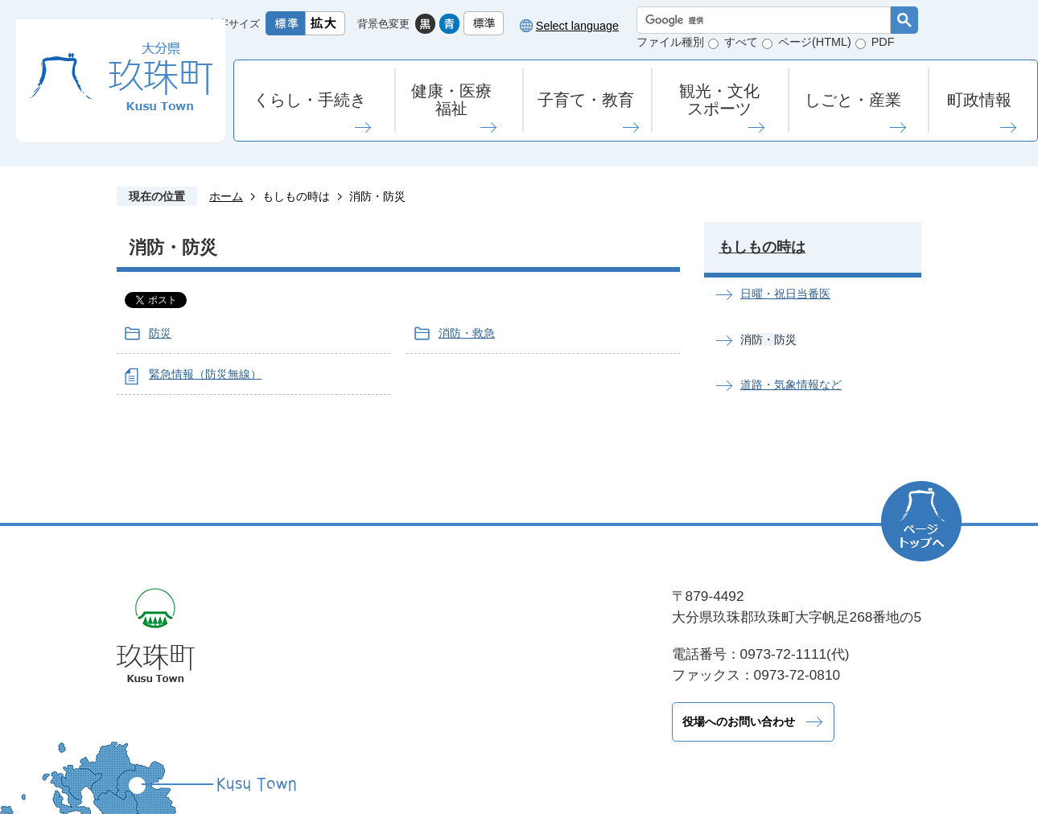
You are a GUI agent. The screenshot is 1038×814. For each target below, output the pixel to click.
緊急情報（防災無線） (205, 374)
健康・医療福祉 (451, 99)
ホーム (226, 196)
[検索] (767, 20)
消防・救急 (467, 333)
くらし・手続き (309, 100)
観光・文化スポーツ (719, 99)
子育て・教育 (586, 100)
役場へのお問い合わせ (366, 721)
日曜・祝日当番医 (785, 293)
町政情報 (979, 100)
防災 (160, 333)
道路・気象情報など (791, 384)
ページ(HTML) (814, 41)
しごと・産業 (853, 100)
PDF (883, 41)
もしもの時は (296, 196)
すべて (741, 41)
